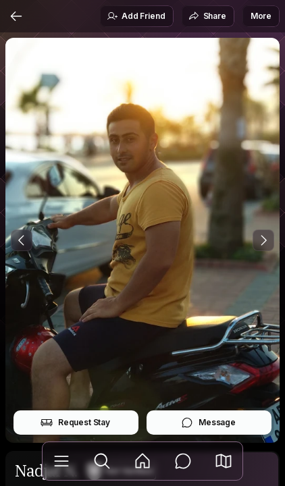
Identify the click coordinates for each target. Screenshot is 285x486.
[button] (223, 461)
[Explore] (102, 461)
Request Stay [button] (75, 422)
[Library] (61, 461)
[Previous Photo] (21, 240)
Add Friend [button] (136, 16)
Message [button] (208, 422)
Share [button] (207, 16)
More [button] (261, 16)
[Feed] (142, 461)
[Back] (16, 16)
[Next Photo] (263, 240)
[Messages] (183, 461)
